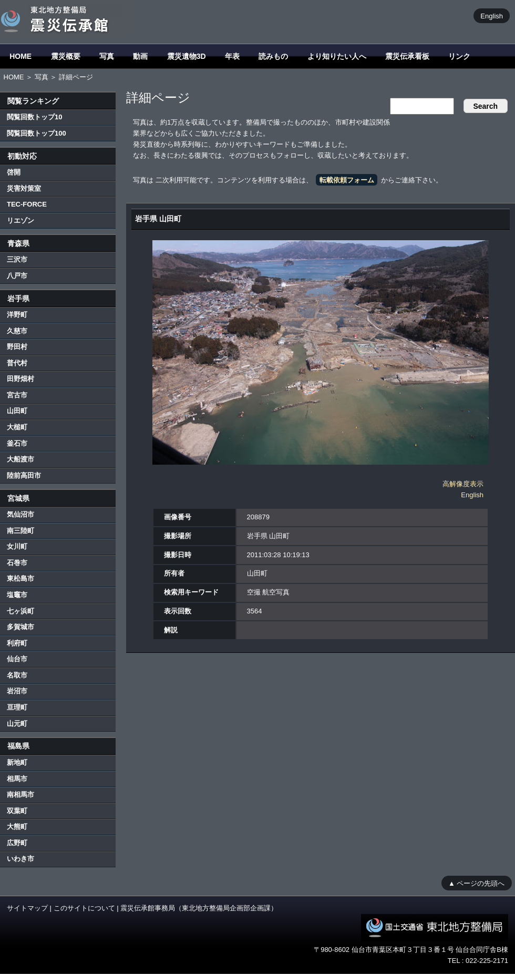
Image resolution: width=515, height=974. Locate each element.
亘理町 (17, 707)
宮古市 (17, 395)
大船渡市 (20, 459)
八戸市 (17, 276)
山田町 (17, 411)
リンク (459, 56)
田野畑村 (20, 379)
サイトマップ (27, 908)
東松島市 (20, 578)
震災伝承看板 (407, 56)
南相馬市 (20, 794)
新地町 (17, 762)
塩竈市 (17, 595)
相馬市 (17, 779)
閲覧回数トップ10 (34, 117)
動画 (140, 56)
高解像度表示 (462, 484)
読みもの (273, 56)
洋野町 (17, 315)
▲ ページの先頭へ (476, 883)
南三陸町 (20, 531)
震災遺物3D (186, 56)
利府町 (17, 643)
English (491, 15)
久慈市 (17, 331)
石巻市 (17, 563)
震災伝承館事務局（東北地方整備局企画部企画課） (198, 908)
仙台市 (17, 659)
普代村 (17, 363)
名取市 (17, 675)
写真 (106, 56)
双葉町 (17, 811)
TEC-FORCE (27, 204)
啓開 (13, 172)
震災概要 (65, 56)
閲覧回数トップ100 (36, 133)
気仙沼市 (20, 514)
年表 (232, 56)
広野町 (17, 843)
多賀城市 (20, 627)
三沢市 (17, 259)
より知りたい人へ (336, 56)
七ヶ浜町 (20, 611)
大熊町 (17, 827)
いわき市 (20, 859)
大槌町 (17, 427)
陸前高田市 (24, 475)
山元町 (17, 723)
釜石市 (17, 443)
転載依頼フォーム (347, 180)
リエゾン (20, 220)
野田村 (17, 347)
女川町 (17, 546)
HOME (20, 56)
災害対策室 (24, 188)
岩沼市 (17, 691)
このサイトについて (84, 908)
